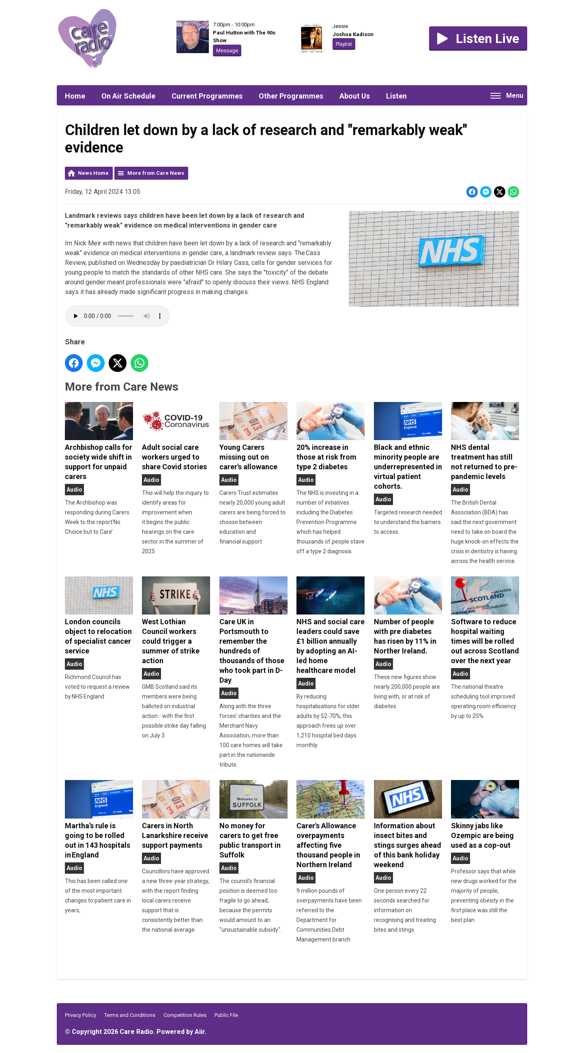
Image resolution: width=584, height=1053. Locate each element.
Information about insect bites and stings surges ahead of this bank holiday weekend (408, 824)
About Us (354, 96)
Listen (396, 96)
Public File (226, 1015)
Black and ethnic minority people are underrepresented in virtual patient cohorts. (408, 446)
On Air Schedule (128, 96)
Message (227, 50)
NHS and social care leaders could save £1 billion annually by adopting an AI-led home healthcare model (330, 625)
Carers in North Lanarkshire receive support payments (176, 814)
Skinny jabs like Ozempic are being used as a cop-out (485, 814)
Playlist (344, 44)
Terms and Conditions (129, 1015)
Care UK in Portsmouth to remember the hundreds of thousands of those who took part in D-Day (253, 630)
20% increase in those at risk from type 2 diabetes (330, 436)
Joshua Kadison (353, 34)
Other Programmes (291, 96)
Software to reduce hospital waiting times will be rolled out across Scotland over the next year (485, 620)
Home (75, 96)
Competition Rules (184, 1015)
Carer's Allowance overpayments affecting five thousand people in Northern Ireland (330, 824)
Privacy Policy (80, 1015)
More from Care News (155, 173)
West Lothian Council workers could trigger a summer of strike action (176, 620)
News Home (93, 173)
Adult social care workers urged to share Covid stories (176, 436)
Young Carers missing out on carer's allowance (253, 436)
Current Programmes (207, 96)
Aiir (200, 1032)
